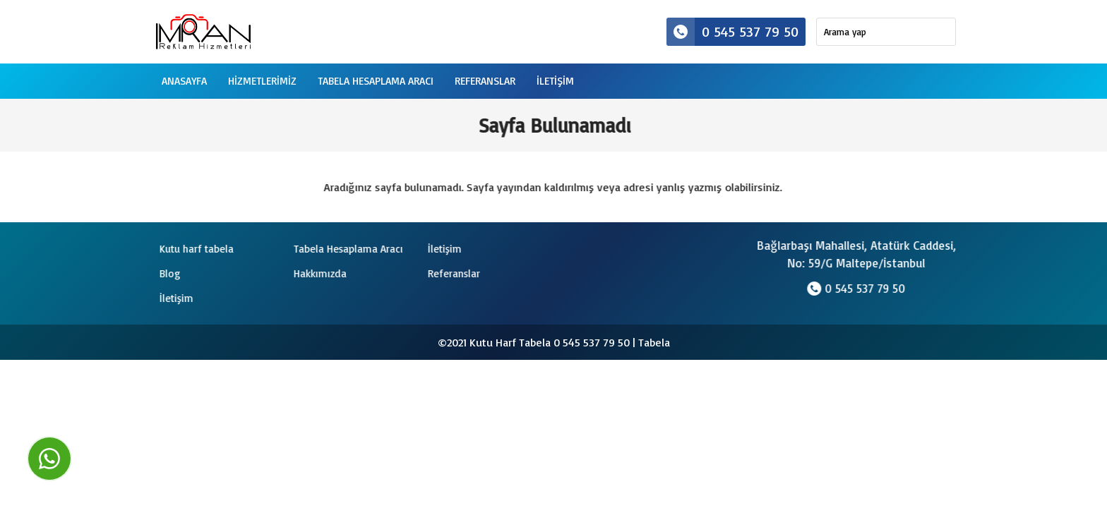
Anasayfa (184, 80)
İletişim (443, 248)
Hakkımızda (318, 273)
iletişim (555, 80)
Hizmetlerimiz (262, 80)
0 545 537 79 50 (732, 32)
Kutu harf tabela (195, 248)
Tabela (654, 342)
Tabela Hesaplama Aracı (375, 80)
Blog (168, 273)
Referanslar (485, 80)
